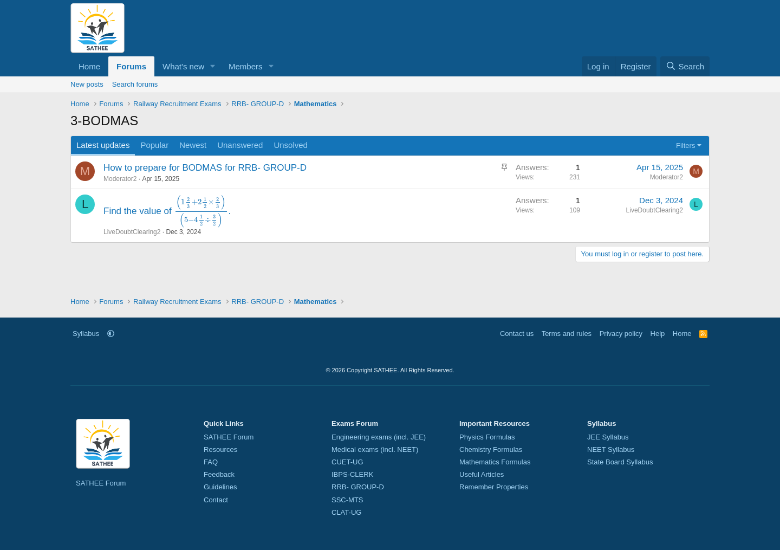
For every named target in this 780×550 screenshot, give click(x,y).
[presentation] (201, 211)
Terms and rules (567, 333)
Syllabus (86, 333)
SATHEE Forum (101, 483)
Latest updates (102, 145)
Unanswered (240, 145)
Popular (154, 145)
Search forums (135, 84)
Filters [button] (685, 145)
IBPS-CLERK (352, 474)
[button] (212, 66)
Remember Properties (493, 487)
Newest (192, 145)
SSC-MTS (347, 500)
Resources (220, 449)
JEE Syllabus (608, 437)
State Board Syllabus (620, 462)
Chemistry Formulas (490, 449)
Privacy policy (621, 333)
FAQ (211, 462)
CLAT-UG (346, 512)
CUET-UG (347, 462)
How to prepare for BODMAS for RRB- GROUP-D (205, 168)
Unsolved (291, 145)
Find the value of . (167, 211)
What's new (183, 66)
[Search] (685, 66)
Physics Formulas (487, 437)
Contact (216, 500)
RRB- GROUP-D (358, 487)
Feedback (219, 474)
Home (89, 66)
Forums (131, 66)
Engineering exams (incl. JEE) (379, 437)
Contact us (517, 333)
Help (658, 333)
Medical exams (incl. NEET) (375, 449)
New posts (86, 84)
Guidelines (220, 487)
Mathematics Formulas (494, 462)
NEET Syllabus (610, 449)
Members (246, 66)
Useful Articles (481, 474)
